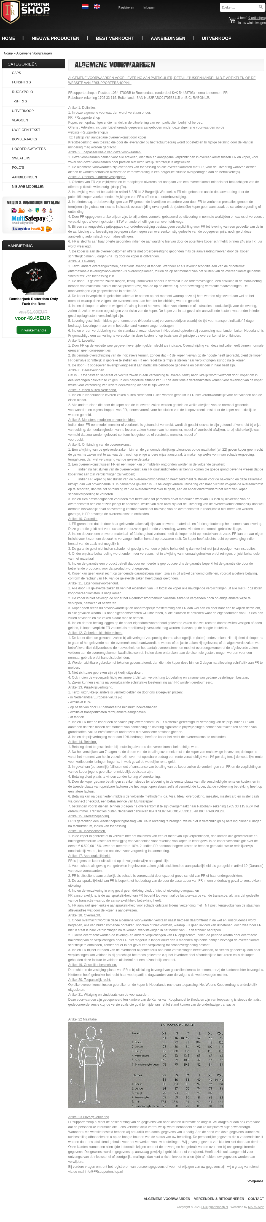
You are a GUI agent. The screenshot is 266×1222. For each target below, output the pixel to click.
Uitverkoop (216, 38)
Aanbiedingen (168, 38)
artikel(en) (257, 18)
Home (8, 38)
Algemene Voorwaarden (34, 53)
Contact (256, 1199)
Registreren (126, 7)
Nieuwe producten (55, 38)
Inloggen (149, 7)
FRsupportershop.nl (214, 1207)
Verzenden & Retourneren (219, 1199)
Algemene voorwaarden (167, 1199)
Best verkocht (115, 38)
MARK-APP (256, 1207)
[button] (256, 1180)
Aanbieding (20, 245)
